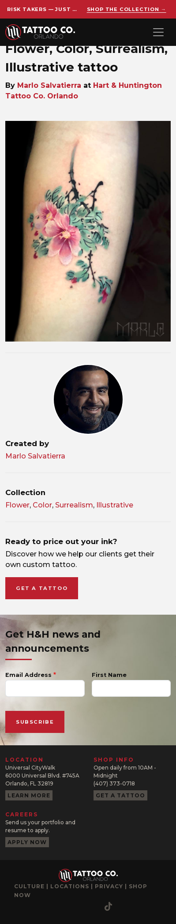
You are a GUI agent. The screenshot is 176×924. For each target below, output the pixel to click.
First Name (109, 675)
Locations (69, 886)
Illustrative (114, 505)
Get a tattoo (41, 588)
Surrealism (74, 505)
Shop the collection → (126, 9)
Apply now (27, 842)
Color (42, 505)
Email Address (28, 675)
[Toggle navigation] (158, 32)
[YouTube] (56, 906)
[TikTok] (108, 906)
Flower (17, 505)
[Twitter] (91, 906)
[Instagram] (20, 906)
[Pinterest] (73, 906)
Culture (29, 886)
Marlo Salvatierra (49, 85)
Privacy (109, 886)
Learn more (28, 795)
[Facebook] (38, 906)
